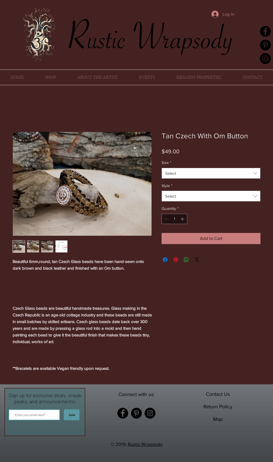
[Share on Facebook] (165, 259)
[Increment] (182, 219)
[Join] (71, 414)
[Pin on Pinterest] (175, 259)
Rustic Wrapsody (145, 444)
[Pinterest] (265, 45)
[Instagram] (265, 58)
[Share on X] (197, 259)
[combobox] (211, 173)
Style (167, 185)
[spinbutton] (174, 219)
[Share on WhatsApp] (186, 259)
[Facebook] (265, 31)
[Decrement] (165, 219)
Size (166, 162)
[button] (243, 13)
